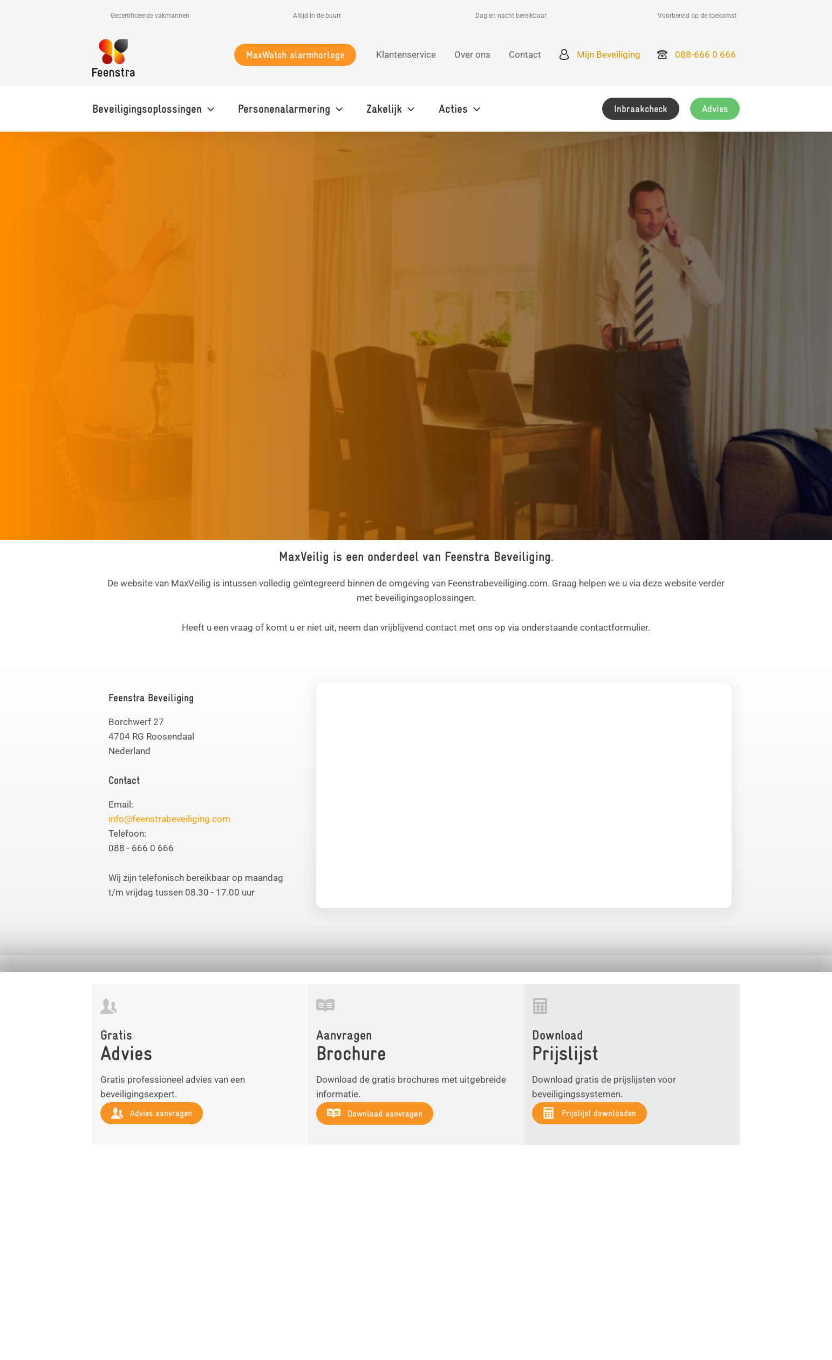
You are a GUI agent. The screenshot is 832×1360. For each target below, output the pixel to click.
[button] (295, 55)
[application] (208, 109)
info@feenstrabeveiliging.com (169, 819)
